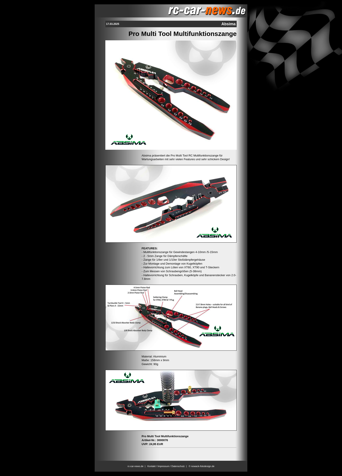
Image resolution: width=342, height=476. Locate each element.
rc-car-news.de (136, 466)
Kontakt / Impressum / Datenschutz (166, 466)
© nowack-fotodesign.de (201, 466)
